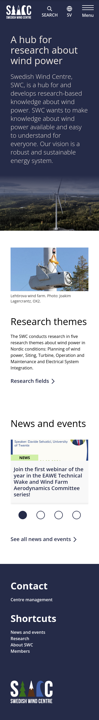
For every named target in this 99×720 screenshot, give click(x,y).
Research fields (33, 380)
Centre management (32, 600)
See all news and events (44, 539)
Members (20, 651)
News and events (28, 632)
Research (20, 638)
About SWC (22, 645)
